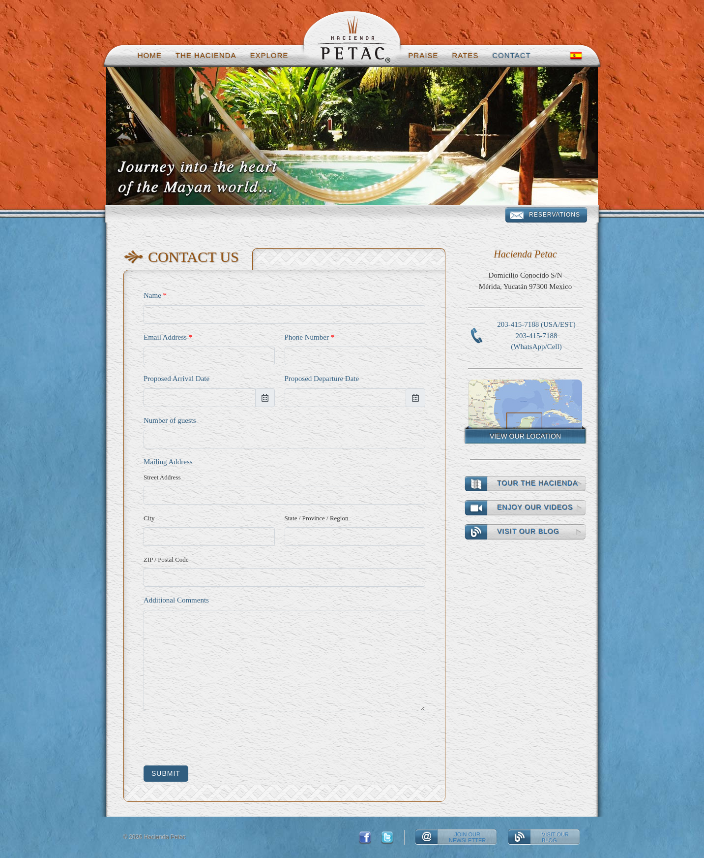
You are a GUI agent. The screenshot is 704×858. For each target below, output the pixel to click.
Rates (465, 55)
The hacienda (206, 55)
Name (155, 295)
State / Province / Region (317, 518)
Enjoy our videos (535, 507)
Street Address (162, 477)
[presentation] (218, 738)
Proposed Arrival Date (176, 378)
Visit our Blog (529, 532)
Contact (512, 55)
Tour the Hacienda (538, 483)
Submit (165, 773)
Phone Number (310, 337)
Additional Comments (176, 600)
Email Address (168, 337)
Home (150, 55)
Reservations (554, 214)
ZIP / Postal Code (166, 559)
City (149, 518)
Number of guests (170, 420)
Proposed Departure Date (322, 378)
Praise (424, 55)
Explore (269, 55)
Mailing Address (168, 462)
